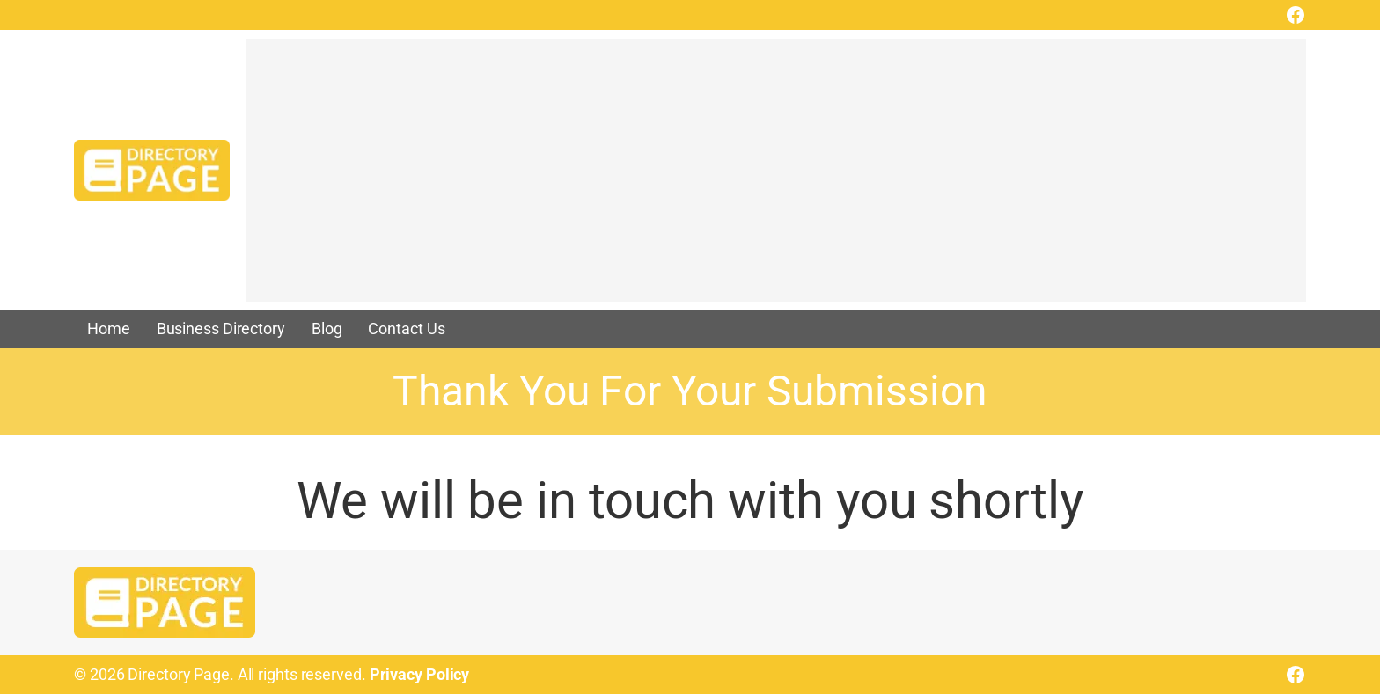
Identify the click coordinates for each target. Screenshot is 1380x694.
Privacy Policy (420, 674)
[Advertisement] (774, 178)
